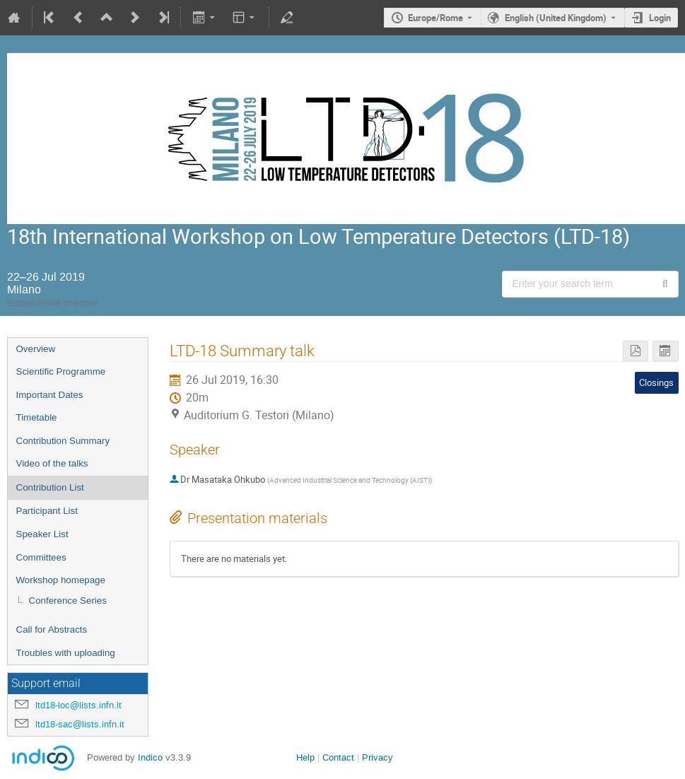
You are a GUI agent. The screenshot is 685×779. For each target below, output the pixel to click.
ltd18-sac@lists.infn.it (79, 724)
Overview (36, 349)
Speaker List (42, 534)
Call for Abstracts (52, 629)
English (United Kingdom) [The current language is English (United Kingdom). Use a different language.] (556, 17)
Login (660, 17)
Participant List (47, 510)
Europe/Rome (435, 17)
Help (305, 757)
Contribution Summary (63, 440)
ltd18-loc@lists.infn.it (78, 705)
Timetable (36, 417)
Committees (41, 557)
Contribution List (50, 487)
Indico (150, 757)
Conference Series (68, 600)
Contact (338, 757)
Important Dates (49, 395)
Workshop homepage (60, 580)
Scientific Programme (61, 371)
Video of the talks (52, 463)
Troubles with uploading (65, 653)
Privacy (377, 757)
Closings (656, 382)
